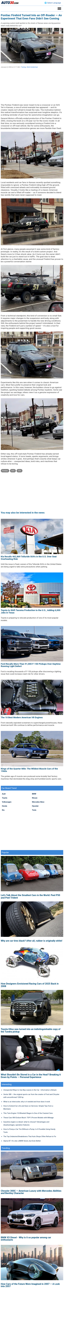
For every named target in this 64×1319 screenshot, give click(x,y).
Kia (3, 810)
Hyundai (35, 806)
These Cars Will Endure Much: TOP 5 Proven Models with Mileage (28, 1118)
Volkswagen (6, 802)
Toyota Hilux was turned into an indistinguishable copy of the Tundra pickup (30, 1030)
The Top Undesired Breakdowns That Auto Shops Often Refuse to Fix (29, 1136)
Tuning (23, 67)
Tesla (34, 810)
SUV (12, 471)
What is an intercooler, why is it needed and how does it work (26, 1102)
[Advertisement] (32, 87)
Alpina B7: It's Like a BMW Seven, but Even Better (22, 1141)
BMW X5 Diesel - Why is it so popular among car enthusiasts (26, 1238)
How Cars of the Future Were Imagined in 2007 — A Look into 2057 (30, 1285)
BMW (34, 794)
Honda (4, 806)
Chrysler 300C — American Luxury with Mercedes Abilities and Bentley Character (31, 1192)
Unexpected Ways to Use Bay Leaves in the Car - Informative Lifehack (29, 1090)
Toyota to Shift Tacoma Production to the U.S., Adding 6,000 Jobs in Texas (30, 611)
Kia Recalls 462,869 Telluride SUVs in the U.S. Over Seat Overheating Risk (29, 557)
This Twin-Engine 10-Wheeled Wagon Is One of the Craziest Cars (28, 1113)
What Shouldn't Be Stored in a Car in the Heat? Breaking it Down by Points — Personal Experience (31, 1076)
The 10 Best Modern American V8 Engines (22, 717)
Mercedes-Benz (38, 802)
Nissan (34, 798)
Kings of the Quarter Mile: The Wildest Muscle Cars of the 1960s (29, 769)
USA (19, 471)
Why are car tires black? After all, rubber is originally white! (31, 940)
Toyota (4, 798)
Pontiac (5, 471)
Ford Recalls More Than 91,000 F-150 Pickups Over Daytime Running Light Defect (31, 665)
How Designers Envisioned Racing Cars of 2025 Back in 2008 (30, 985)
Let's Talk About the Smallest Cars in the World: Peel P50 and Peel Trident (30, 896)
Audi (4, 794)
